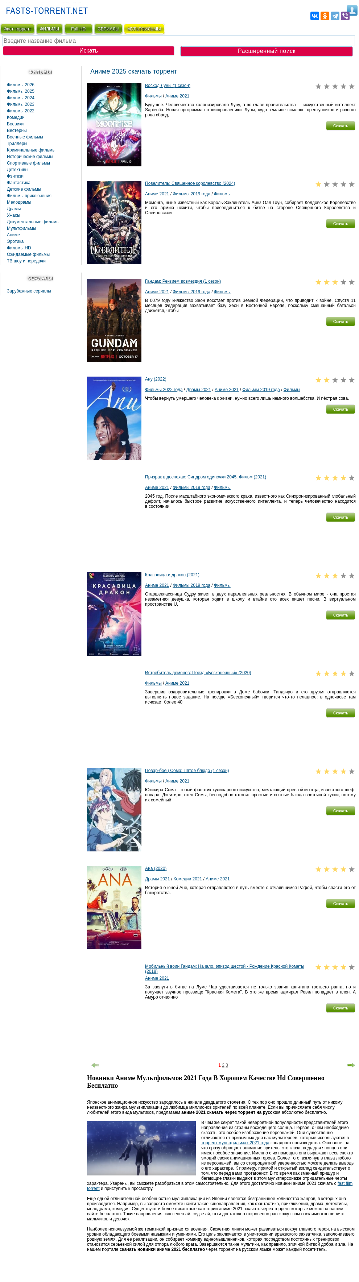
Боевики (15, 123)
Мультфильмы (21, 228)
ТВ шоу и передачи (26, 261)
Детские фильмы (24, 189)
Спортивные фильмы (28, 163)
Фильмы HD (19, 247)
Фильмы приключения (29, 195)
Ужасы (13, 215)
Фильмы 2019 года (191, 193)
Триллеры (17, 143)
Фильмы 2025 (20, 91)
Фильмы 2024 (20, 97)
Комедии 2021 (187, 878)
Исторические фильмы (30, 156)
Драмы (14, 208)
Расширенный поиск (267, 51)
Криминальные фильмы (31, 150)
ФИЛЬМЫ (49, 29)
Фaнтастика (18, 182)
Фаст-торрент (17, 29)
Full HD (78, 29)
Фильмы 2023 (20, 104)
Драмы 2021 (198, 389)
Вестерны (17, 130)
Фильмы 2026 (20, 84)
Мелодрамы (19, 202)
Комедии (16, 117)
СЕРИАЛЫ (108, 29)
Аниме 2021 (177, 96)
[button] (340, 125)
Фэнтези (15, 176)
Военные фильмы (25, 137)
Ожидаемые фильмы (28, 254)
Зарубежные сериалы (29, 291)
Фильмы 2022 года (164, 389)
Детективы (17, 169)
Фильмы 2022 (20, 110)
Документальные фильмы (33, 221)
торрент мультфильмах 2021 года (235, 1142)
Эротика (15, 241)
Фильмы (153, 96)
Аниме (13, 234)
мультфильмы (144, 29)
